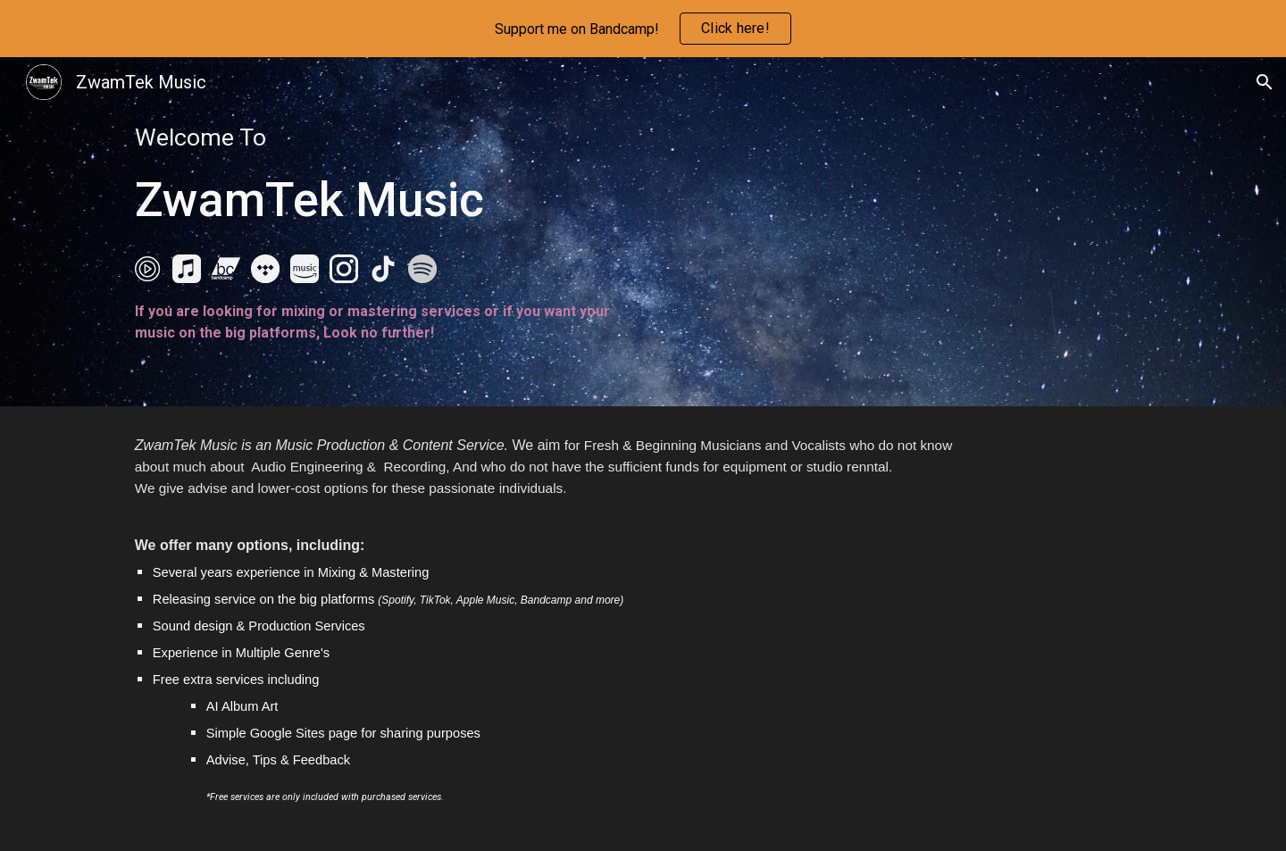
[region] (643, 28)
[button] (1264, 82)
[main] (379, 178)
